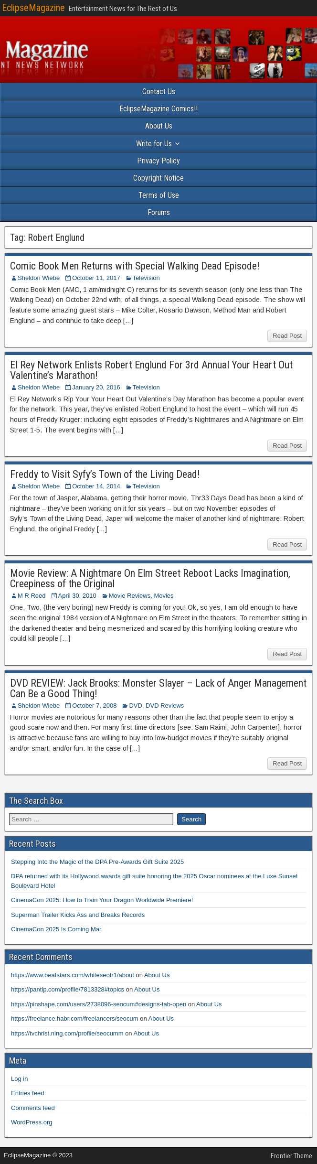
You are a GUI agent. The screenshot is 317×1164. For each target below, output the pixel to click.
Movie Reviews (129, 595)
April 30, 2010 (77, 595)
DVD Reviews (165, 705)
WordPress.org (31, 1122)
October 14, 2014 (96, 486)
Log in (19, 1078)
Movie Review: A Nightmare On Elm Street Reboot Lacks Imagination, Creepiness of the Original (150, 578)
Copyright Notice (158, 178)
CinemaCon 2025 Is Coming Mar (56, 929)
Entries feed (27, 1093)
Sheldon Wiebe (39, 277)
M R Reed (32, 595)
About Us (158, 125)
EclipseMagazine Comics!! (158, 108)
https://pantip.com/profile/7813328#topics (67, 989)
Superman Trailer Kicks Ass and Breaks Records (78, 914)
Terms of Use (158, 195)
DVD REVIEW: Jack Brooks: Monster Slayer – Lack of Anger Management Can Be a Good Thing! (158, 688)
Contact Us (158, 91)
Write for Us (154, 143)
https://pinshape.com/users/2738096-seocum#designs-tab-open (98, 1004)
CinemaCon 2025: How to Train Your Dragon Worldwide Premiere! (102, 900)
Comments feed (33, 1107)
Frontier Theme (291, 1156)
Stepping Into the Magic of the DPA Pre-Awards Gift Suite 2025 (97, 861)
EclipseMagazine (33, 7)
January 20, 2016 (96, 387)
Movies (163, 595)
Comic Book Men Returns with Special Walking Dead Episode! (135, 266)
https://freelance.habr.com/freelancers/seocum (74, 1018)
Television (146, 277)
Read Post (287, 335)
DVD (135, 705)
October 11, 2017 (96, 277)
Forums (159, 212)
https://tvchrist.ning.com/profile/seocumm (67, 1033)
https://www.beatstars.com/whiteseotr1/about (72, 975)
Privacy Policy (158, 160)
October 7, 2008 (94, 705)
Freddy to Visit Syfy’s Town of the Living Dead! (105, 474)
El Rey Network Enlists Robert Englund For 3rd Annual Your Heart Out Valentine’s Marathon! (151, 370)
